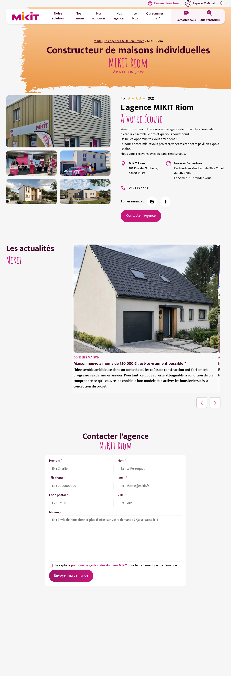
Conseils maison (86, 357)
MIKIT (98, 41)
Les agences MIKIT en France (124, 41)
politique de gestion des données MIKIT (99, 565)
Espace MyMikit (200, 3)
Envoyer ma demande (71, 576)
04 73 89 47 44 (138, 188)
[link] (151, 98)
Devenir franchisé (163, 3)
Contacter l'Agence (141, 216)
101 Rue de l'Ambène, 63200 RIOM (143, 171)
